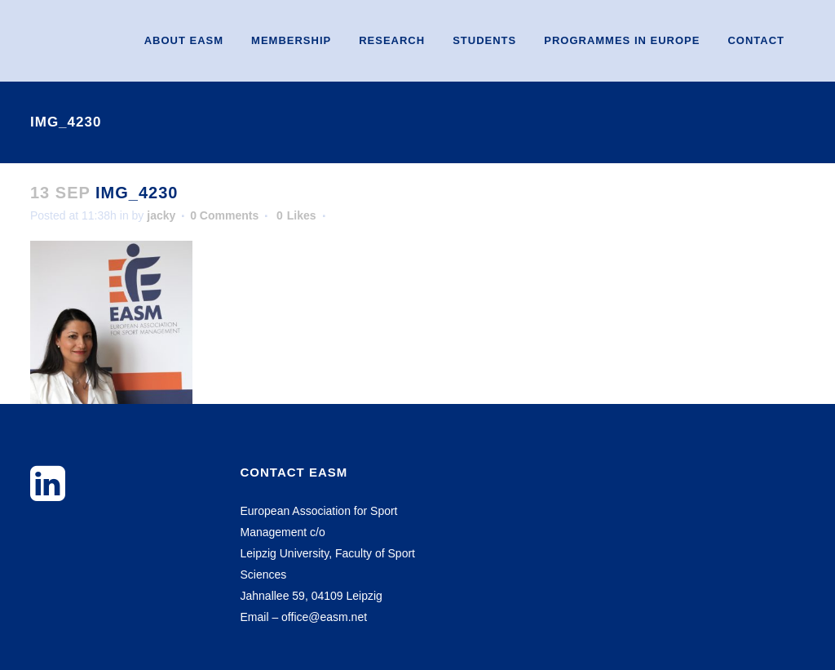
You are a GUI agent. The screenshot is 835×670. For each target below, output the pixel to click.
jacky (161, 215)
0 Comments (224, 215)
